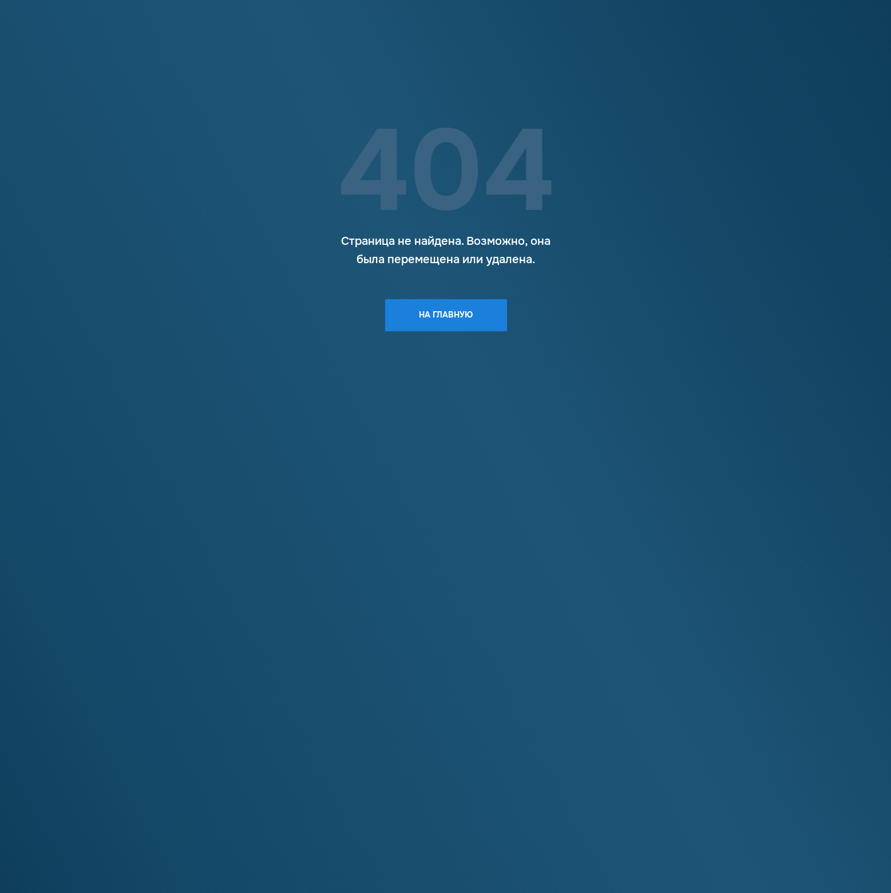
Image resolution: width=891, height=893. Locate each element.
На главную (446, 314)
